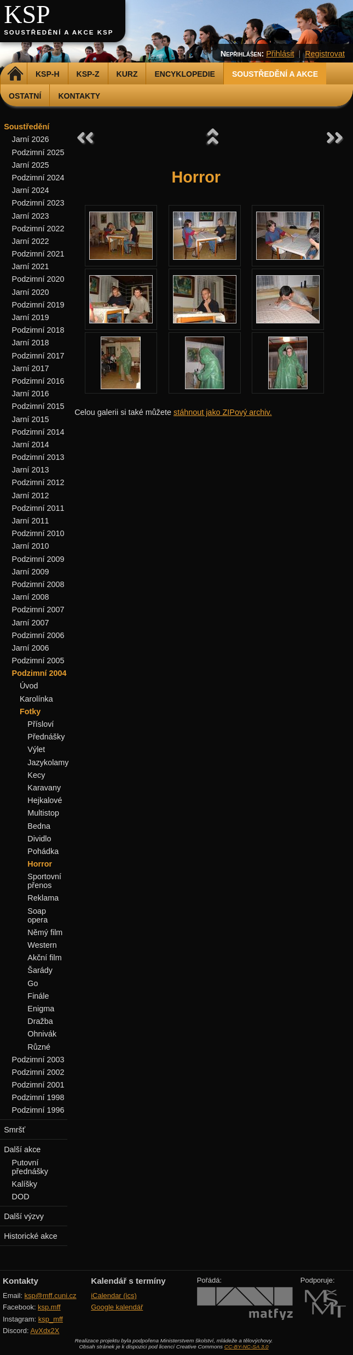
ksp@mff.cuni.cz (51, 1295)
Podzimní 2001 (38, 1084)
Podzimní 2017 (38, 355)
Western (41, 945)
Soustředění (26, 126)
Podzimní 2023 (38, 202)
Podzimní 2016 (38, 381)
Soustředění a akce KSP (58, 32)
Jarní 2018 (30, 342)
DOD (21, 1196)
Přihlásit (280, 53)
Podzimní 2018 (38, 330)
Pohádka (43, 851)
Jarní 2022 (30, 241)
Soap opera (37, 915)
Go (32, 983)
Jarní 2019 (30, 317)
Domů (15, 74)
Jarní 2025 (30, 165)
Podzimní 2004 (39, 673)
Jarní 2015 (30, 419)
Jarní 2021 (30, 266)
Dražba (40, 1021)
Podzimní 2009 (38, 559)
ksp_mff (50, 1319)
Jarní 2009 (30, 571)
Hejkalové (44, 800)
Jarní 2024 (30, 190)
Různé (38, 1047)
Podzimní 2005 (38, 660)
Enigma (40, 1008)
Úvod (29, 685)
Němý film (44, 932)
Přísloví (40, 724)
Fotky (30, 711)
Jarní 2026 (30, 139)
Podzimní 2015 (38, 406)
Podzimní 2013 (38, 457)
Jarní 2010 (30, 546)
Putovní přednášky (30, 1167)
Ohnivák (41, 1033)
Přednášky (46, 736)
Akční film (44, 957)
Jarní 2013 (30, 469)
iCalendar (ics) (114, 1295)
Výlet (36, 749)
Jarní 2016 (30, 393)
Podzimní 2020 (38, 279)
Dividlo (39, 838)
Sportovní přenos (44, 881)
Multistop (43, 813)
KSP (27, 15)
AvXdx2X (44, 1330)
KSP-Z (88, 74)
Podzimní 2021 (38, 253)
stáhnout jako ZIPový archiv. (222, 412)
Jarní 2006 (30, 648)
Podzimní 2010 (38, 533)
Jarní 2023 (30, 216)
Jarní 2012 (30, 495)
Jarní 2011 (30, 520)
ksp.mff (49, 1307)
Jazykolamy (47, 762)
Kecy (36, 775)
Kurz (127, 74)
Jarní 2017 (30, 368)
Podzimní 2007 (38, 609)
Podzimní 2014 (38, 432)
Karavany (44, 787)
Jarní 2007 (30, 622)
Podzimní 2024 (38, 177)
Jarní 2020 (30, 292)
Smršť (14, 1129)
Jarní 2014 (30, 444)
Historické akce (30, 1236)
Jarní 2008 (30, 597)
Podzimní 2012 (38, 482)
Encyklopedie (184, 74)
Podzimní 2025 (38, 152)
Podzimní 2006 (38, 635)
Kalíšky (24, 1184)
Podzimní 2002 (38, 1072)
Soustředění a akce (275, 74)
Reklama (43, 897)
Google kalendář (117, 1307)
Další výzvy (24, 1216)
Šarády (40, 970)
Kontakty (79, 96)
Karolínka (36, 698)
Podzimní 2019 (38, 304)
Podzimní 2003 (38, 1059)
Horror (39, 863)
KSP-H (48, 74)
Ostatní (25, 96)
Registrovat (325, 53)
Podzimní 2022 (38, 228)
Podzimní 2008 (38, 584)
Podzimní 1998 (38, 1097)
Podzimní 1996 (38, 1110)
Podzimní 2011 (38, 508)
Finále (38, 996)
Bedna (38, 826)
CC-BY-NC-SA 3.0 (246, 1346)
